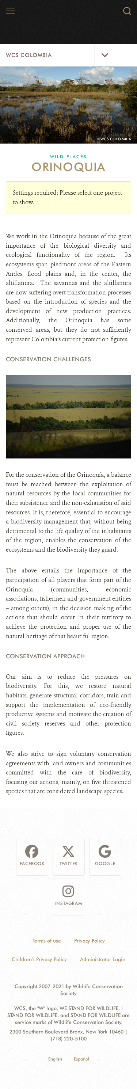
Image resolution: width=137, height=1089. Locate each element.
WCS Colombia (29, 55)
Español (81, 1059)
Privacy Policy (89, 941)
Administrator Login (102, 959)
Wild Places (68, 156)
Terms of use (47, 941)
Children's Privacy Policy (39, 959)
